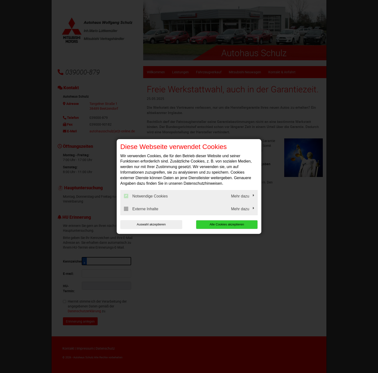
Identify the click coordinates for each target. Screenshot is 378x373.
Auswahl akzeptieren (151, 224)
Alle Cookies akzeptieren (226, 224)
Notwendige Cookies (146, 196)
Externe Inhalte (141, 209)
